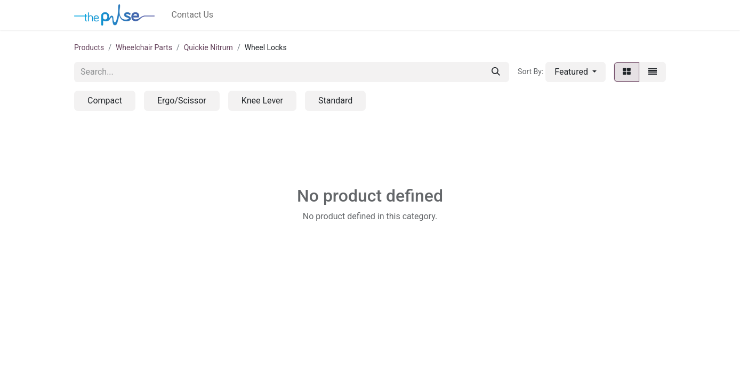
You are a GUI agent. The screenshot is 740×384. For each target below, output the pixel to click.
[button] (575, 72)
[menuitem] (192, 15)
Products (89, 47)
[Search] (495, 72)
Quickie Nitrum (208, 47)
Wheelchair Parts (144, 47)
